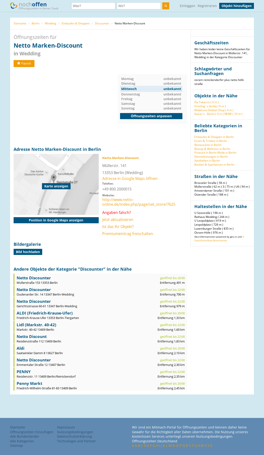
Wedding (50, 23)
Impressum (66, 427)
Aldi (20, 348)
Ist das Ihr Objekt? (118, 226)
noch (36, 5)
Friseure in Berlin (205, 153)
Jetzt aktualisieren (117, 219)
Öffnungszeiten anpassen (151, 116)
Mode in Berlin (226, 153)
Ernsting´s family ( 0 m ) (210, 106)
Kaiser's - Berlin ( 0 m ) (209, 114)
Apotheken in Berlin (207, 161)
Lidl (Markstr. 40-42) (36, 324)
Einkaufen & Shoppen (76, 23)
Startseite (20, 23)
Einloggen (187, 6)
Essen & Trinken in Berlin (210, 141)
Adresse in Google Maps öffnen (130, 178)
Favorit (24, 63)
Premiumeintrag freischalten (127, 233)
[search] (165, 5)
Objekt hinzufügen (237, 6)
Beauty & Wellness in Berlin (212, 149)
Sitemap (16, 445)
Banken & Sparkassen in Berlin (214, 165)
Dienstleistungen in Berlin (211, 157)
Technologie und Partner (76, 441)
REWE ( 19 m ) (233, 114)
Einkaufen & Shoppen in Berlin (214, 137)
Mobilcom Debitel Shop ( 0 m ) (214, 110)
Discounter (102, 23)
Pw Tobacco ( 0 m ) (206, 102)
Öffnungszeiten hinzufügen (31, 432)
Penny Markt (29, 383)
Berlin (35, 23)
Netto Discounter (34, 278)
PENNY (24, 371)
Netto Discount (32, 336)
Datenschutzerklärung (74, 436)
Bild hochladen (28, 252)
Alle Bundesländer (24, 436)
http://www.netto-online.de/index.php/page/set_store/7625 (138, 202)
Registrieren (207, 6)
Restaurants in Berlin (208, 145)
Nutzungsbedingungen (75, 432)
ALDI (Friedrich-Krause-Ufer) (45, 313)
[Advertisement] (66, 107)
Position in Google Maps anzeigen (56, 220)
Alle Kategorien (22, 441)
